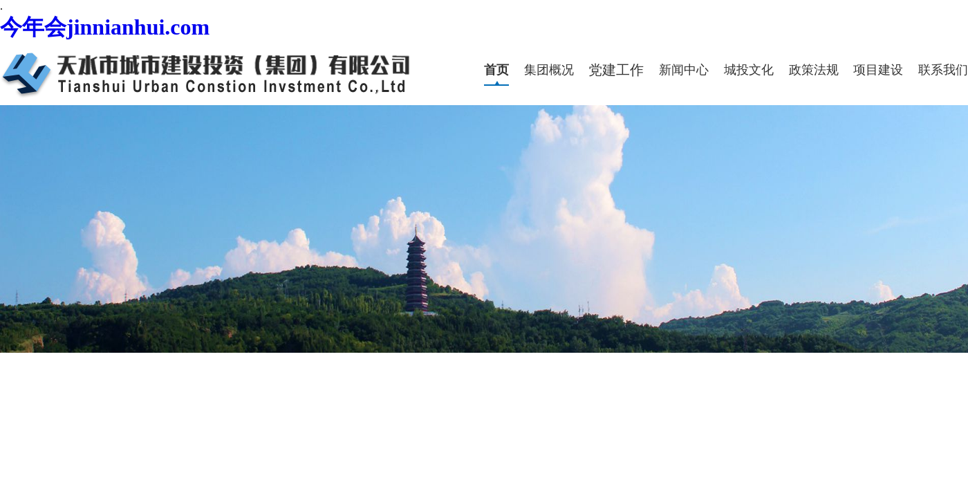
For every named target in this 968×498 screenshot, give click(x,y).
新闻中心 (684, 70)
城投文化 (749, 70)
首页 (496, 70)
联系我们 (943, 70)
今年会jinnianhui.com (105, 27)
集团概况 (549, 70)
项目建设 (878, 70)
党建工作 (616, 69)
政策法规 (814, 70)
